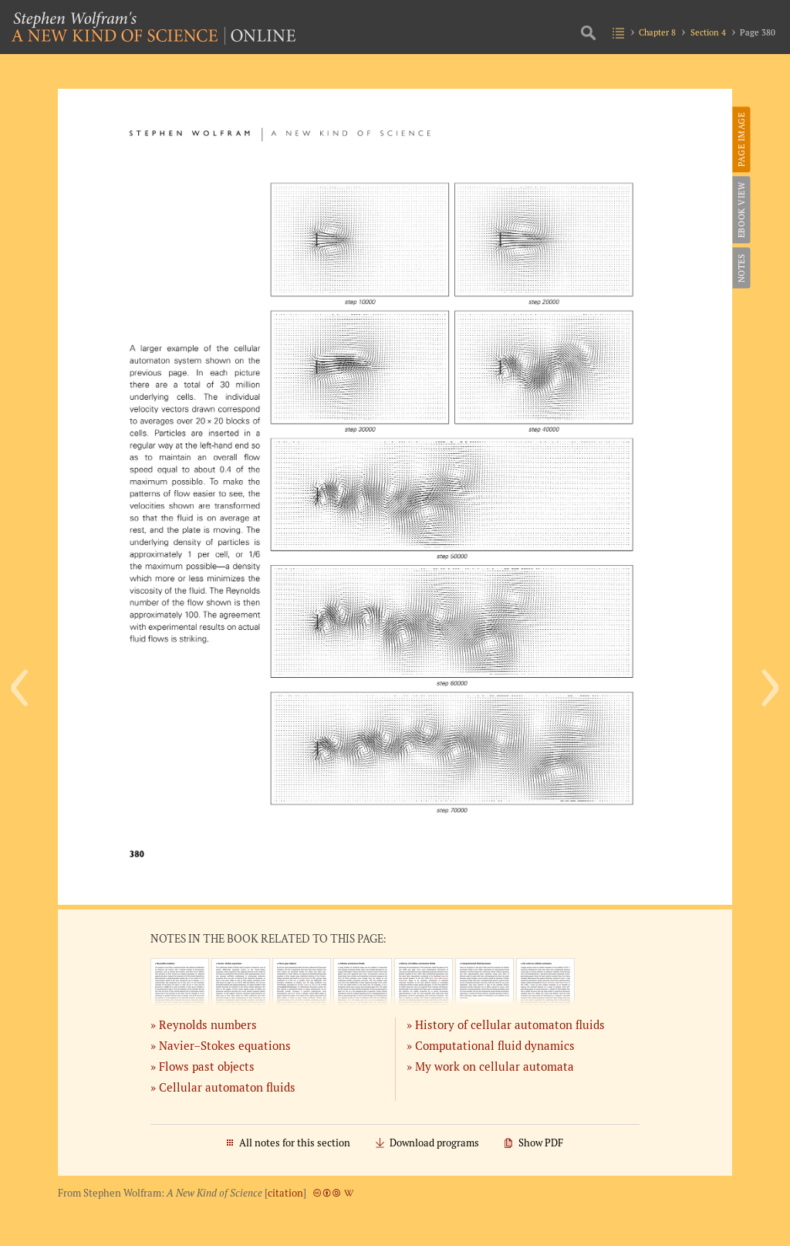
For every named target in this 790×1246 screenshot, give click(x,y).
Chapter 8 (657, 32)
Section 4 (708, 32)
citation (285, 1193)
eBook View (740, 209)
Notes (740, 268)
